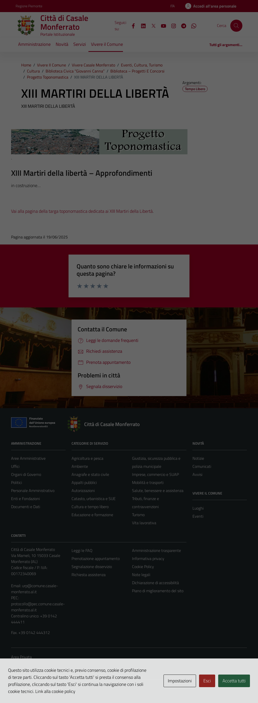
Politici (16, 482)
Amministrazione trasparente (156, 550)
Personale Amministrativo (32, 490)
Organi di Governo (26, 474)
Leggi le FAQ (82, 550)
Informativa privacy (148, 558)
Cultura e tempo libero (90, 507)
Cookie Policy (143, 567)
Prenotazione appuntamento (96, 558)
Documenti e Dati (25, 507)
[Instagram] (172, 25)
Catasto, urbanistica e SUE (94, 499)
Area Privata (21, 657)
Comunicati (201, 466)
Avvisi (197, 474)
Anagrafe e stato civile (90, 474)
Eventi (197, 516)
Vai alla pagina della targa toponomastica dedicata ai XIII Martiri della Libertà (82, 211)
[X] (151, 25)
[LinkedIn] (141, 25)
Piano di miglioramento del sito (157, 591)
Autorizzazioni (83, 490)
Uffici (15, 466)
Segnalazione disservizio (92, 567)
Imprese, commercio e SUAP (155, 474)
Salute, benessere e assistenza (157, 490)
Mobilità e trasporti (148, 482)
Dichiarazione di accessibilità (155, 583)
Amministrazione (34, 44)
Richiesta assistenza (89, 575)
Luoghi (198, 508)
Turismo (138, 515)
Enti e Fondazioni (25, 499)
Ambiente (80, 466)
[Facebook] (131, 25)
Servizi (79, 44)
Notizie (198, 458)
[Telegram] (182, 25)
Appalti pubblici (84, 482)
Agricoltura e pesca (87, 458)
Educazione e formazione (92, 515)
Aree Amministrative (28, 458)
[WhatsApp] (192, 25)
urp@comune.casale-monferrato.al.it (34, 589)
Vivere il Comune (107, 44)
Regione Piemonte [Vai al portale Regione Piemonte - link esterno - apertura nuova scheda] (29, 6)
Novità (62, 44)
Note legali (141, 575)
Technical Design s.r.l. (45, 688)
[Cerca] (236, 26)
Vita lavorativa (144, 523)
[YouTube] (161, 25)
